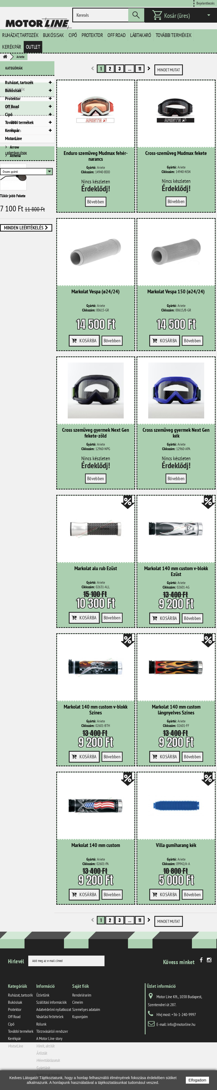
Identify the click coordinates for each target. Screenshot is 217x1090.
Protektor (92, 35)
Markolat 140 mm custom (95, 845)
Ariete (14, 198)
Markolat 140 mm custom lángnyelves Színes (176, 710)
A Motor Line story (49, 1038)
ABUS (13, 181)
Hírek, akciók (15, 153)
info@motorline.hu (181, 1024)
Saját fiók (80, 986)
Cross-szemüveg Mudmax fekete (176, 153)
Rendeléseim (81, 995)
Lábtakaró (140, 35)
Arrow (14, 206)
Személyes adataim (86, 1009)
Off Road (116, 35)
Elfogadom (197, 1080)
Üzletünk (42, 995)
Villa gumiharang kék (176, 845)
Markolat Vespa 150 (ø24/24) (176, 292)
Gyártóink (43, 1067)
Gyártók (11, 169)
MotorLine (13, 138)
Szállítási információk (51, 1002)
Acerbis (15, 190)
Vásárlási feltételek (49, 1016)
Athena (15, 215)
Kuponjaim (80, 1016)
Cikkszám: (87, 172)
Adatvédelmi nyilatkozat (53, 1009)
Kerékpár (11, 46)
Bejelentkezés (205, 3)
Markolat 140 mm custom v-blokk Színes (95, 710)
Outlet (33, 46)
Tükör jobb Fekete (12, 288)
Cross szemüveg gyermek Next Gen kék (176, 433)
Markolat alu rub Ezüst (95, 568)
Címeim (77, 1002)
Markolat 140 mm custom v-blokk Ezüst (176, 571)
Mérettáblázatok (48, 1060)
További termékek (174, 35)
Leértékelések (16, 245)
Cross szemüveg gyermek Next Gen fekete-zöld (95, 433)
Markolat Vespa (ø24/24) (95, 292)
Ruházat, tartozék (20, 35)
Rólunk (41, 1024)
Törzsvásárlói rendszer (52, 1031)
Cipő (73, 35)
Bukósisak (53, 35)
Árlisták (41, 1052)
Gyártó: (91, 167)
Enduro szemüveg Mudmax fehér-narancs (96, 156)
